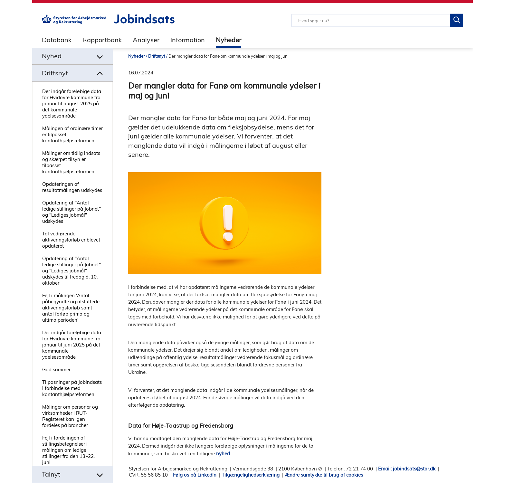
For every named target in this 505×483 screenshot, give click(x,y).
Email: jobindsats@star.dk (406, 469)
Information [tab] (187, 40)
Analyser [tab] (146, 40)
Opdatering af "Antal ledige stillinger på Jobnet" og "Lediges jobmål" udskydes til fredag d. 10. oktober (71, 270)
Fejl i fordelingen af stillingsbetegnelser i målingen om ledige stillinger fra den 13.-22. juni (68, 450)
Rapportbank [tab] (102, 40)
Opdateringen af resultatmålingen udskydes (72, 187)
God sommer (56, 369)
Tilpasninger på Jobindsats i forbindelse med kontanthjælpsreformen (72, 388)
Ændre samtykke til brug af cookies (324, 475)
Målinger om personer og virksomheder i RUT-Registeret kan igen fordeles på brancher (70, 416)
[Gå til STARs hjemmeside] (74, 22)
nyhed (223, 453)
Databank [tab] (56, 40)
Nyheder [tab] (228, 40)
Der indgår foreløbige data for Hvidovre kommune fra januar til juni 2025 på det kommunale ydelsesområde (71, 344)
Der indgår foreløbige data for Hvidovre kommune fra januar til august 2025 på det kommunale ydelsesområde (71, 103)
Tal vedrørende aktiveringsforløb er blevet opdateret (71, 240)
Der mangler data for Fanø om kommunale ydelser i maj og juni (228, 56)
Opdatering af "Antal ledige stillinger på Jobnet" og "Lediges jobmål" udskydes (71, 212)
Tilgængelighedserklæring (251, 475)
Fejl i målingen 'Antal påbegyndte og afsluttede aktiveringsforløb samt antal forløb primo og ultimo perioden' (71, 307)
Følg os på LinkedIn (194, 475)
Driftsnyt (156, 56)
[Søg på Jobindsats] (456, 20)
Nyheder (136, 56)
